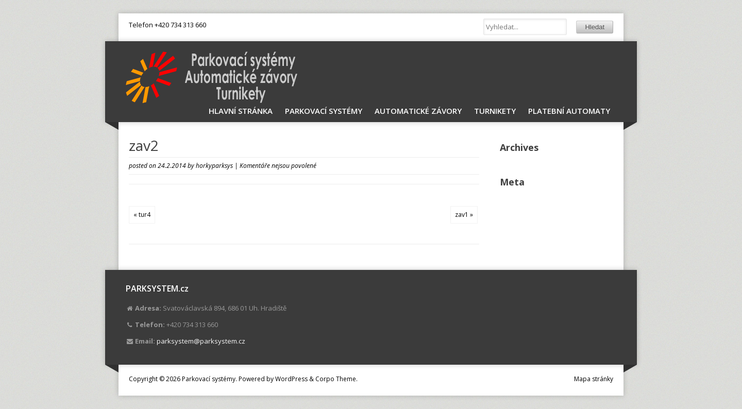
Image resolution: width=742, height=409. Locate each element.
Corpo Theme (335, 378)
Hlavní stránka (241, 111)
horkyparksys (214, 165)
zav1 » (464, 214)
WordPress (291, 378)
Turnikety (495, 111)
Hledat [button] (594, 27)
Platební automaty (569, 111)
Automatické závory (418, 111)
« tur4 (141, 214)
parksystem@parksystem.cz (201, 341)
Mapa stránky (593, 378)
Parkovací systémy (323, 111)
